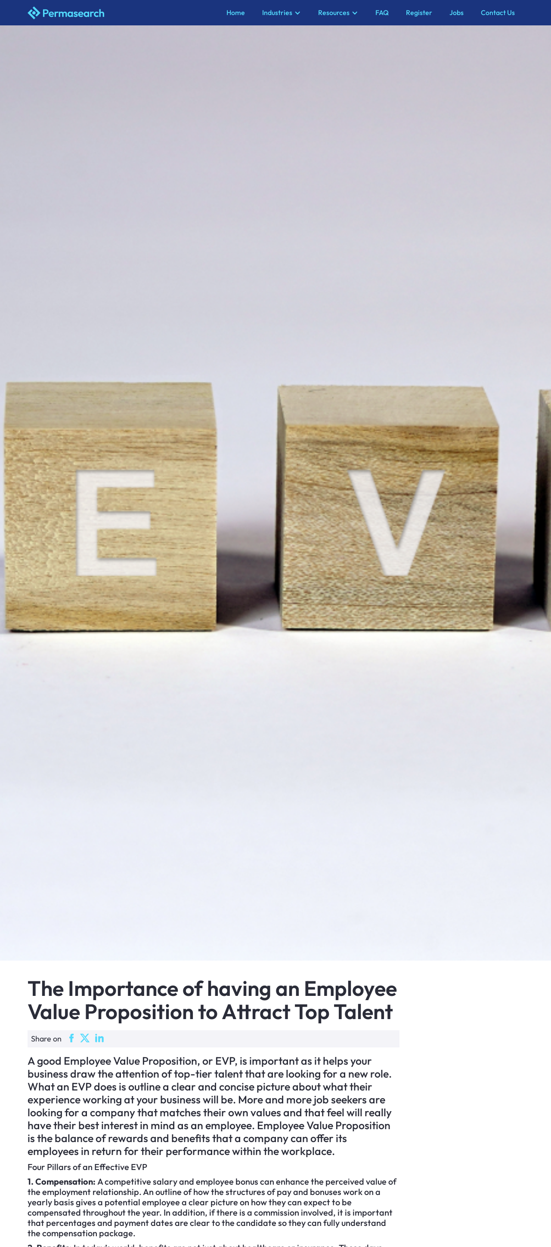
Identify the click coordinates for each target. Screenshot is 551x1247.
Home (235, 12)
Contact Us (498, 12)
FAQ (382, 12)
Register (419, 12)
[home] (123, 12)
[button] (282, 12)
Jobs (456, 12)
